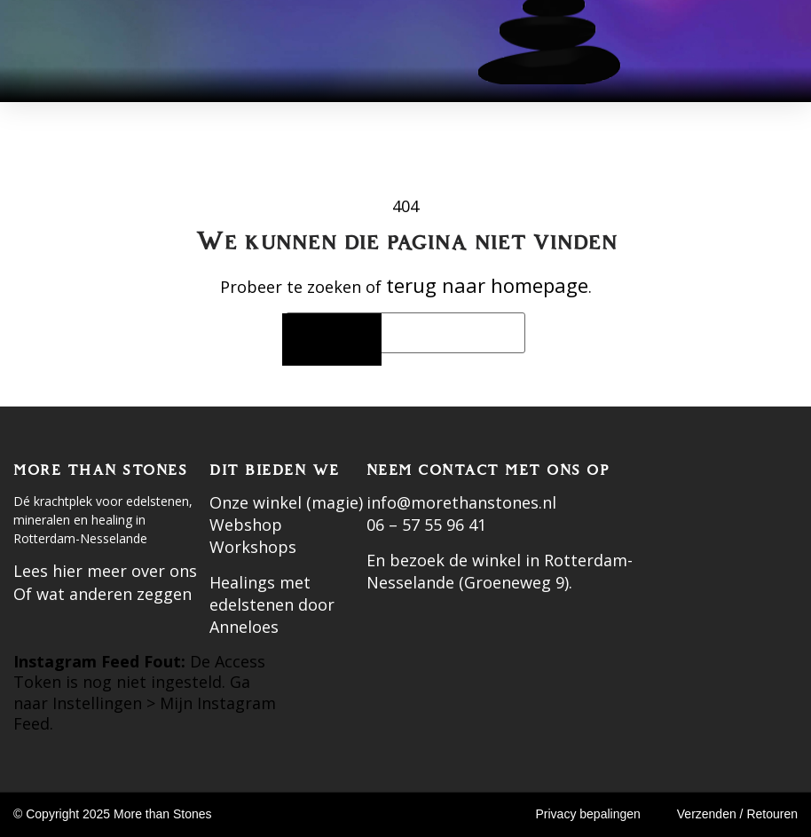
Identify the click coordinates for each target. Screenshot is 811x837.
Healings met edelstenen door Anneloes (272, 604)
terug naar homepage (487, 285)
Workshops (252, 546)
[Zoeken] (332, 339)
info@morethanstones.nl (461, 502)
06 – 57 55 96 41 (426, 524)
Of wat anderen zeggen (102, 593)
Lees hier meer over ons (105, 570)
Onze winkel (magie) (286, 502)
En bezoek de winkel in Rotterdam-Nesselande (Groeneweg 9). (499, 571)
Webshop (245, 524)
